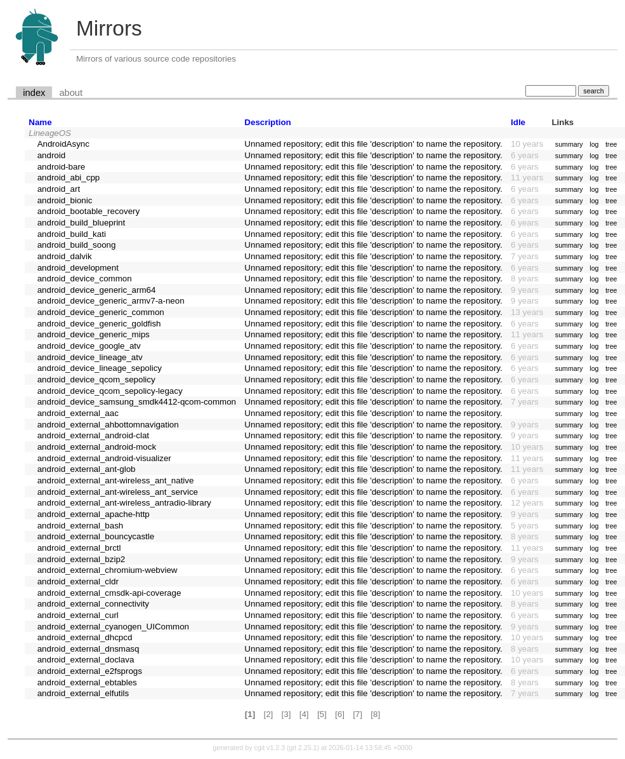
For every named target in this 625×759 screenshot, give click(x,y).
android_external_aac (78, 413)
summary (569, 144)
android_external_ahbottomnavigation (108, 424)
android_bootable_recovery (88, 211)
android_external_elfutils (83, 693)
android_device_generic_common (100, 312)
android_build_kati (71, 234)
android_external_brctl (79, 548)
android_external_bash (80, 525)
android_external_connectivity (93, 603)
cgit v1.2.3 (270, 747)
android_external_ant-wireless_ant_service (117, 492)
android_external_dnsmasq (88, 649)
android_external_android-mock (96, 447)
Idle (518, 122)
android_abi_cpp (68, 177)
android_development (78, 267)
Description (267, 122)
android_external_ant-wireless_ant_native (115, 480)
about (70, 93)
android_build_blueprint (81, 222)
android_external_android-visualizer (104, 458)
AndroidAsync (63, 144)
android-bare (61, 166)
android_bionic (65, 200)
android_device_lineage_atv (90, 357)
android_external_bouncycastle (96, 536)
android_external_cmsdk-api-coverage (109, 593)
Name (40, 122)
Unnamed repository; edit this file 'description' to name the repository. (373, 144)
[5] (322, 714)
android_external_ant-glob (86, 469)
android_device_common (84, 278)
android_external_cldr (78, 581)
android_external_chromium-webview (107, 570)
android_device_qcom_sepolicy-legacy (110, 391)
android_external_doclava (86, 659)
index (34, 93)
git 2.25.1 (303, 747)
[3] (286, 714)
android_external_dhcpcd (85, 637)
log (593, 144)
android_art (58, 189)
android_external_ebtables (87, 682)
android (51, 155)
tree (611, 144)
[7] (357, 714)
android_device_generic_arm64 (96, 290)
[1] (250, 714)
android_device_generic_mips (93, 334)
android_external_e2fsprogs (89, 671)
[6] (340, 714)
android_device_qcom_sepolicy (96, 379)
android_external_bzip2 (81, 559)
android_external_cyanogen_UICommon (113, 626)
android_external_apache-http (93, 514)
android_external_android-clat (93, 435)
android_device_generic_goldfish (99, 323)
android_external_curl (78, 615)
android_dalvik (64, 256)
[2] (268, 714)
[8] (375, 714)
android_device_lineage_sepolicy (99, 368)
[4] (304, 714)
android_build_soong (76, 245)
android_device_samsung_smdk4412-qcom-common (136, 401)
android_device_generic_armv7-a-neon (111, 301)
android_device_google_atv (89, 346)
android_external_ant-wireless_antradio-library (124, 502)
